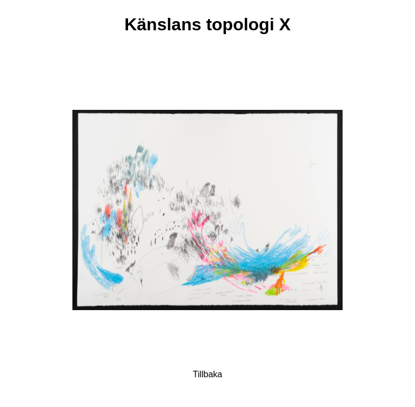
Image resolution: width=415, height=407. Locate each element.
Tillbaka (208, 374)
